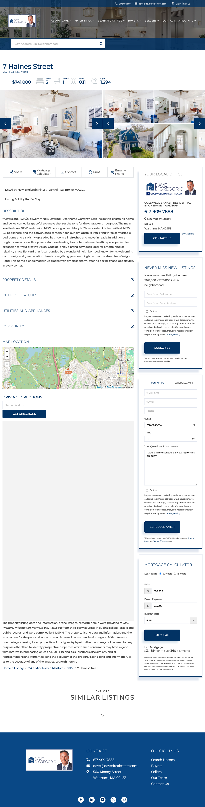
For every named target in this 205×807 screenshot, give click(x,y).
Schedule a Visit (183, 383)
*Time (147, 432)
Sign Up (182, 4)
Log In (173, 4)
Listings (19, 659)
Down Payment (153, 599)
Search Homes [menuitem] (163, 760)
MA (30, 659)
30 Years (165, 573)
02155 (70, 659)
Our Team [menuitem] (159, 778)
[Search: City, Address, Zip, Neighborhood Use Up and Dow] (54, 44)
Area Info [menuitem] (184, 24)
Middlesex (42, 659)
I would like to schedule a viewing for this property (170, 468)
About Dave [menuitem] (59, 24)
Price (147, 584)
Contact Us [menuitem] (160, 784)
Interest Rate (151, 614)
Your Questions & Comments (161, 446)
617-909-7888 (115, 4)
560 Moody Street (106, 775)
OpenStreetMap (114, 387)
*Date (147, 418)
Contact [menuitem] (167, 24)
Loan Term (150, 573)
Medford (58, 659)
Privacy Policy (173, 334)
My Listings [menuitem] (82, 24)
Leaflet (100, 387)
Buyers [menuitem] (132, 24)
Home (6, 659)
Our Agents (188, 234)
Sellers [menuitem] (150, 24)
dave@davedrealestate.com (144, 4)
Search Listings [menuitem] (109, 24)
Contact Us (162, 238)
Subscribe (162, 347)
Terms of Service (160, 541)
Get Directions (118, 405)
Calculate (162, 635)
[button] (101, 43)
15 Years (180, 573)
